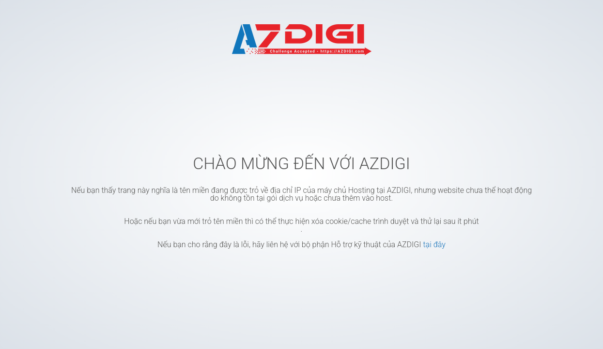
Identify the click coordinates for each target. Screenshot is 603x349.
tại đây (434, 244)
